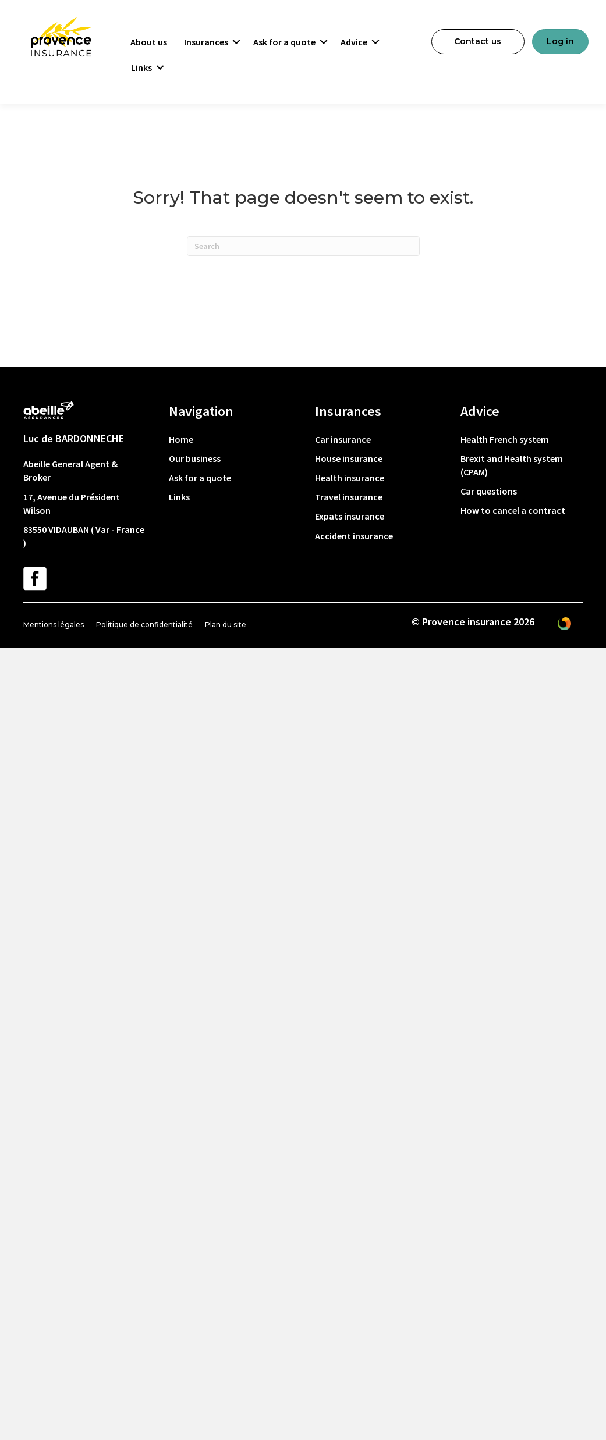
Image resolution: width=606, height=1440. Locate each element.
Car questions (488, 491)
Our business (195, 458)
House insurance (348, 458)
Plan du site (225, 624)
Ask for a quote (284, 42)
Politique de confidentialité (144, 624)
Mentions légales (53, 624)
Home (181, 439)
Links (141, 67)
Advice (354, 42)
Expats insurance (349, 516)
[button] (236, 42)
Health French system (504, 439)
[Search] (303, 246)
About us (148, 42)
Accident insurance (354, 536)
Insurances (206, 42)
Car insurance (343, 439)
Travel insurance (348, 497)
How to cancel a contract (512, 510)
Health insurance (349, 477)
